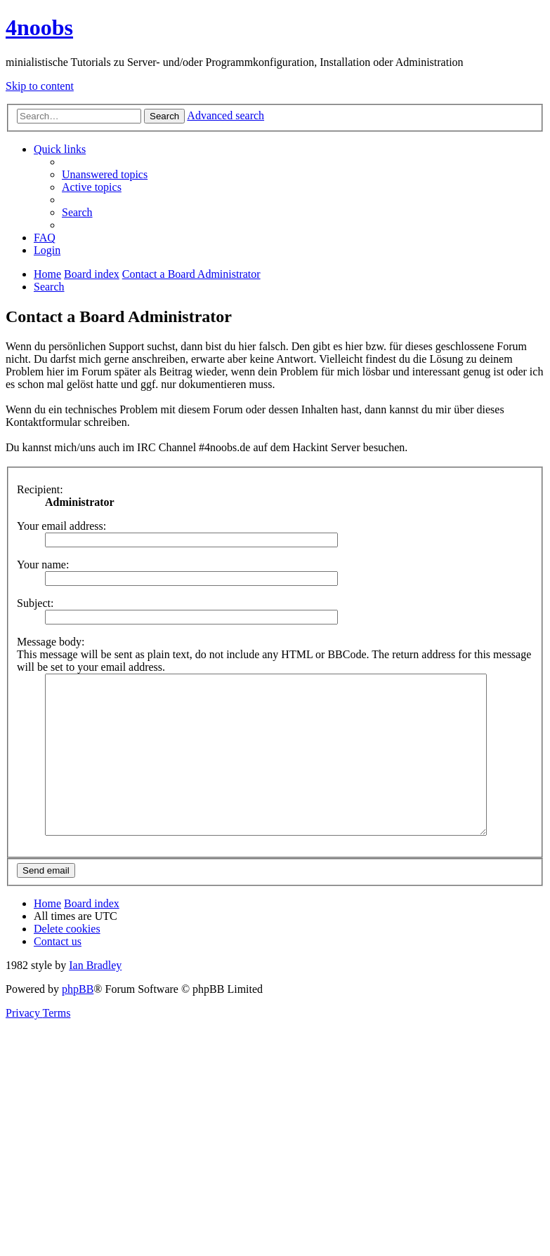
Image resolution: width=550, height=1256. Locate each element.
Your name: (43, 564)
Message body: (50, 642)
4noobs (39, 27)
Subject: (35, 603)
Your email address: (61, 526)
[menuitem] (105, 174)
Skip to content (40, 86)
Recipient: (40, 489)
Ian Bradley (95, 997)
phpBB (77, 1021)
